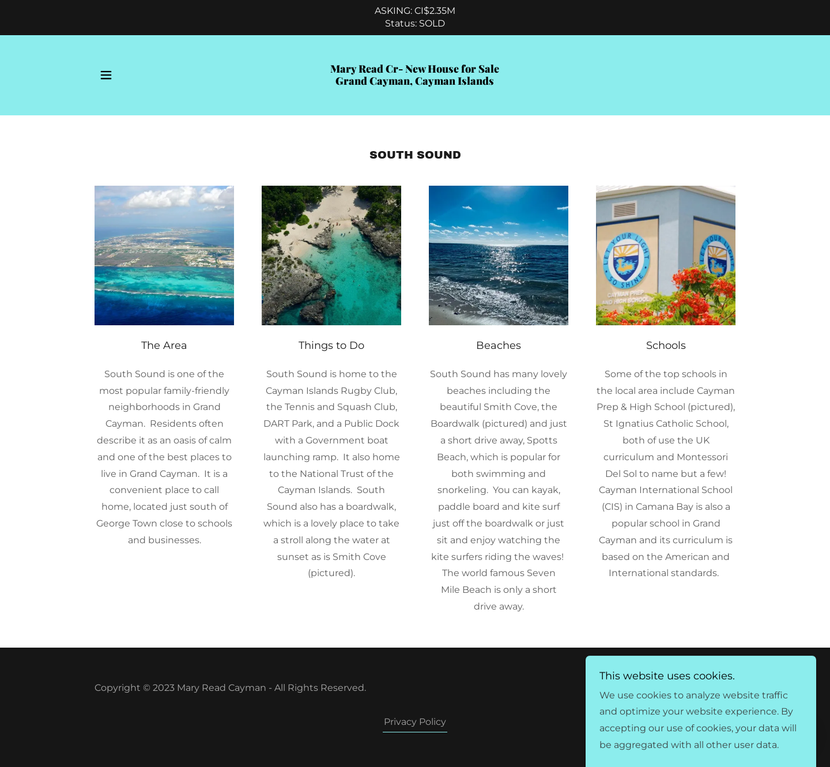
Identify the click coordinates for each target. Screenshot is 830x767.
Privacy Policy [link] (415, 721)
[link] (415, 81)
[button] (106, 75)
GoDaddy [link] (713, 687)
